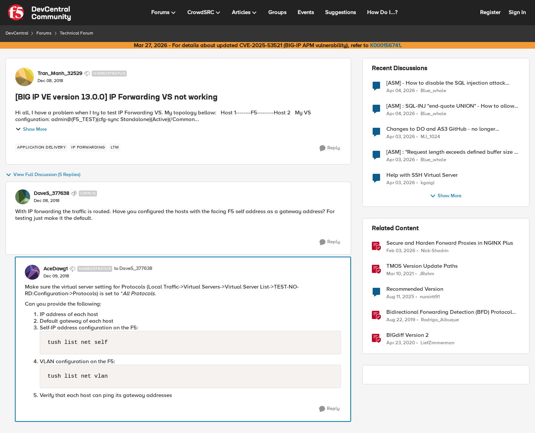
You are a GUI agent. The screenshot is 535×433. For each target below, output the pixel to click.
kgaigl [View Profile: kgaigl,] (428, 183)
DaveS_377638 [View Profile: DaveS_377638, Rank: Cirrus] (51, 193)
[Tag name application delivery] (41, 147)
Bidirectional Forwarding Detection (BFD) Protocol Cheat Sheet (449, 312)
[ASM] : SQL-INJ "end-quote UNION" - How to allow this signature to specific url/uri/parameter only (450, 106)
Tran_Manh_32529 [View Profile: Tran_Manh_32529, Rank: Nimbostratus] (60, 73)
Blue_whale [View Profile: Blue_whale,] (433, 90)
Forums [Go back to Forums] (44, 33)
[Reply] (329, 148)
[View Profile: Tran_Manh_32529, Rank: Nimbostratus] (24, 77)
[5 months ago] (400, 251)
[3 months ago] (400, 91)
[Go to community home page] (39, 13)
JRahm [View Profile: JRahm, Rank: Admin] (426, 274)
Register (490, 12)
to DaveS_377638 (133, 268)
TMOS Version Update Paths (422, 266)
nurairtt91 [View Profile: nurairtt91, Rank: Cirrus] (430, 297)
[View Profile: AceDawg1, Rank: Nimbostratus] (32, 272)
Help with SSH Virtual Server (422, 175)
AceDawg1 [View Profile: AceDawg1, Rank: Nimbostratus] (55, 269)
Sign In (517, 12)
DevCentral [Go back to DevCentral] (17, 33)
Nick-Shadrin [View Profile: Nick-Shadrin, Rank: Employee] (434, 251)
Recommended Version (414, 289)
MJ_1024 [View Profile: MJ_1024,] (430, 137)
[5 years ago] (400, 274)
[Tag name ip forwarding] (88, 147)
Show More (31, 129)
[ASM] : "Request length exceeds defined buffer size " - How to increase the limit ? (452, 152)
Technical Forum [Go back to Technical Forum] (76, 33)
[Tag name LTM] (115, 147)
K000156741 (385, 45)
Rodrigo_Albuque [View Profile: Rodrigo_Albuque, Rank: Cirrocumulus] (440, 320)
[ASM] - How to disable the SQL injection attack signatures (445, 83)
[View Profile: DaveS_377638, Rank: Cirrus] (22, 196)
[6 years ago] (400, 320)
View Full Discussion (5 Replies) (43, 175)
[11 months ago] (400, 297)
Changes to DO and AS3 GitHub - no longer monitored (440, 129)
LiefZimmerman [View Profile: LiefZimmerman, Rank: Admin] (437, 343)
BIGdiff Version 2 (407, 335)
